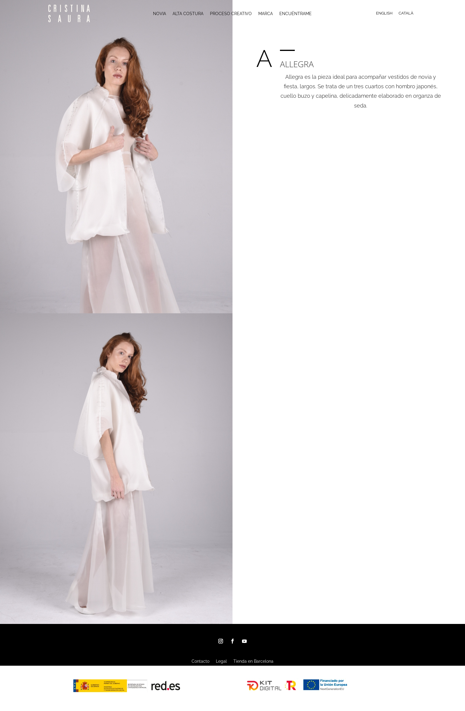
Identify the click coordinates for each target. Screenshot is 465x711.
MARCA (265, 14)
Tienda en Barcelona (253, 661)
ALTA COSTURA (188, 14)
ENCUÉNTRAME (295, 14)
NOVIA (159, 14)
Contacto (200, 661)
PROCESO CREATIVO (231, 14)
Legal (221, 661)
